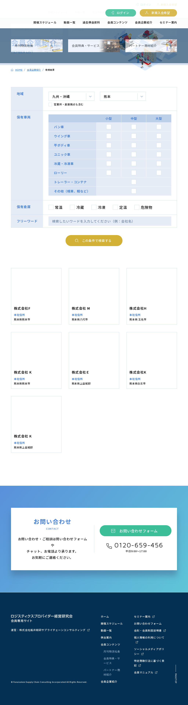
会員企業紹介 (143, 23)
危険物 (146, 207)
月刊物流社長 (112, 651)
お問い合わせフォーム (138, 531)
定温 (123, 207)
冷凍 (102, 207)
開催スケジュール (44, 23)
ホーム (105, 616)
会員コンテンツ (117, 23)
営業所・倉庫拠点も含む (69, 104)
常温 (59, 207)
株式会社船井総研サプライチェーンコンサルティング (52, 630)
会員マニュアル (143, 672)
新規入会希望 (160, 13)
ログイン (123, 13)
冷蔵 (80, 207)
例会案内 (106, 637)
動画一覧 (69, 23)
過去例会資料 (91, 23)
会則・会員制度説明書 (148, 630)
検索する (97, 241)
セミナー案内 (168, 23)
